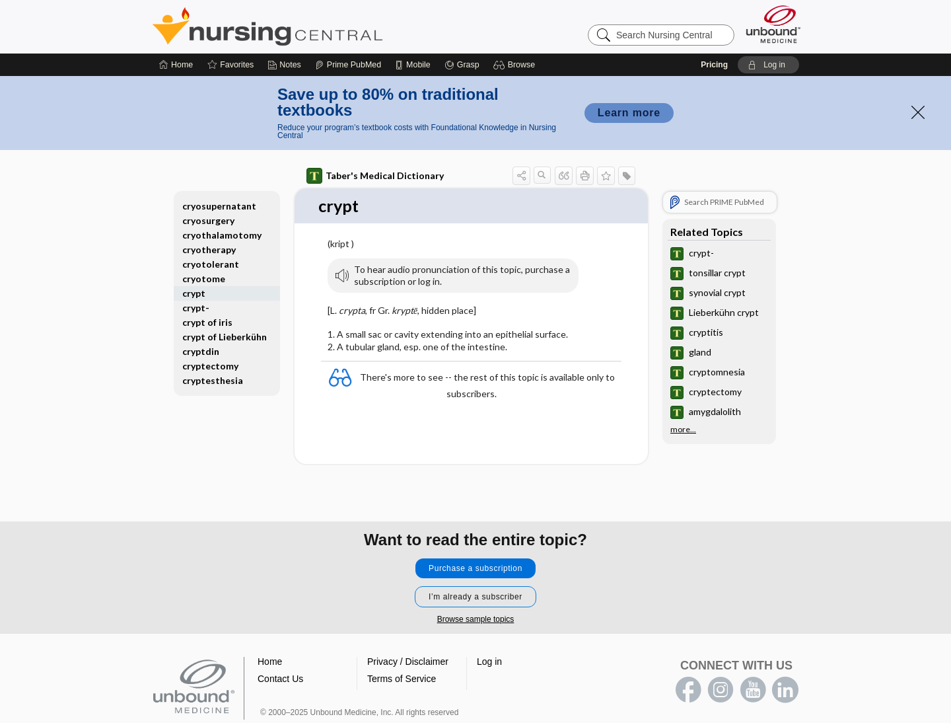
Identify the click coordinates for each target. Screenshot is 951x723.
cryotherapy (209, 249)
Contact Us (280, 678)
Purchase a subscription (475, 568)
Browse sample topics (475, 619)
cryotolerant (210, 264)
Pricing (714, 64)
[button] (516, 65)
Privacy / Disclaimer (407, 661)
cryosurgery (208, 220)
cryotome (203, 278)
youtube (753, 690)
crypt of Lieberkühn (224, 336)
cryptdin (200, 351)
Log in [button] (489, 661)
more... (683, 430)
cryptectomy (210, 365)
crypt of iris (207, 322)
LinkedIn (785, 690)
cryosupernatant (219, 205)
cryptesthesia (212, 380)
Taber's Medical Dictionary (375, 176)
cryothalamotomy (222, 235)
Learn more (629, 112)
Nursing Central (317, 26)
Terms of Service (401, 678)
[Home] (176, 65)
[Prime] (348, 65)
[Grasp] (461, 65)
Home (270, 661)
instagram (720, 690)
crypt (193, 293)
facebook (688, 690)
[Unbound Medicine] (773, 24)
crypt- (195, 307)
